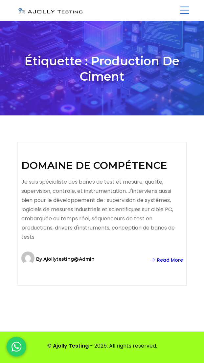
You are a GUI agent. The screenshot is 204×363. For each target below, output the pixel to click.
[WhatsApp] (16, 346)
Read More (167, 260)
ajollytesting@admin (69, 259)
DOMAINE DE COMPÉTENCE (94, 165)
